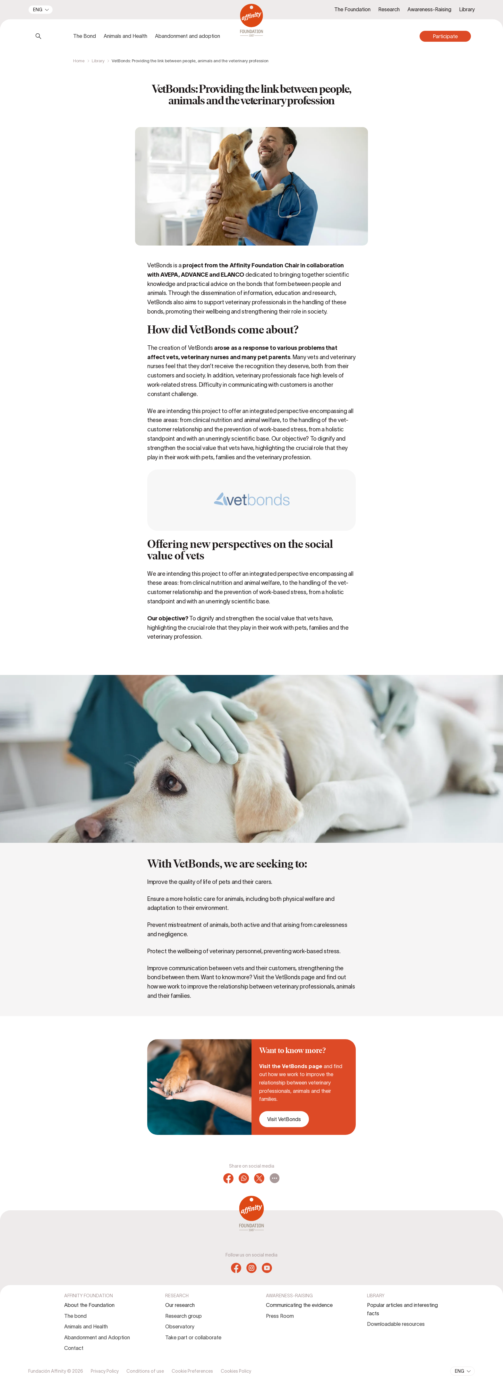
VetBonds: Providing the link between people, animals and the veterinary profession (190, 61)
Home (79, 61)
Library (98, 61)
